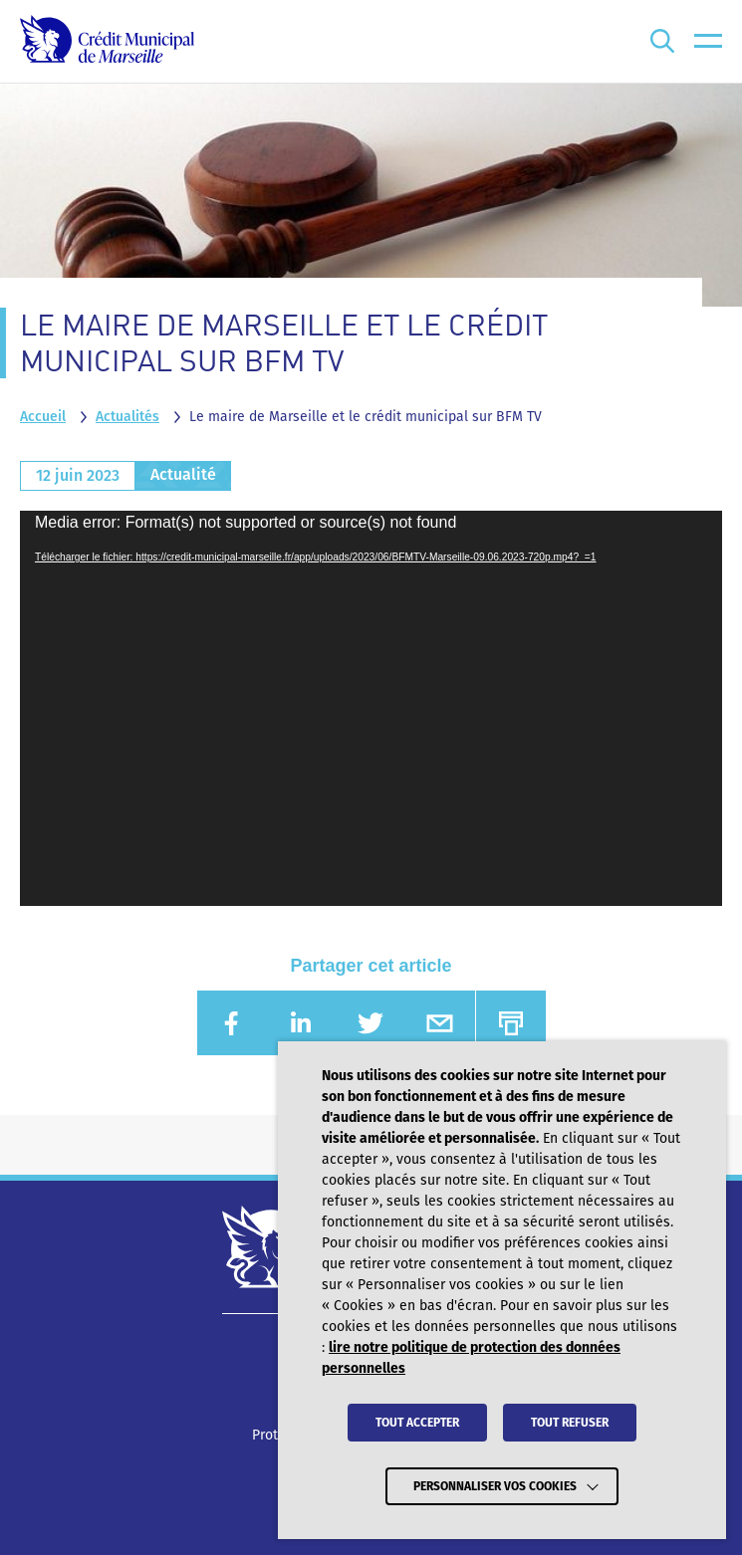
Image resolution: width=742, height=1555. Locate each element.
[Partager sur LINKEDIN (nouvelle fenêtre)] (301, 1023)
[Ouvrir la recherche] (662, 41)
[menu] (708, 41)
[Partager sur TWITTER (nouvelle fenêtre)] (370, 1023)
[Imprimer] (511, 1023)
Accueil (43, 416)
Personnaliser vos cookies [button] (495, 1486)
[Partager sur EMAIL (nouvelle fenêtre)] (440, 1023)
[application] (371, 708)
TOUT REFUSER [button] (570, 1423)
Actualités (127, 416)
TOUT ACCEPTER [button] (417, 1423)
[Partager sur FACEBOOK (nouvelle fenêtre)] (232, 1023)
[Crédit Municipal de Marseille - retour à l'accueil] (107, 41)
